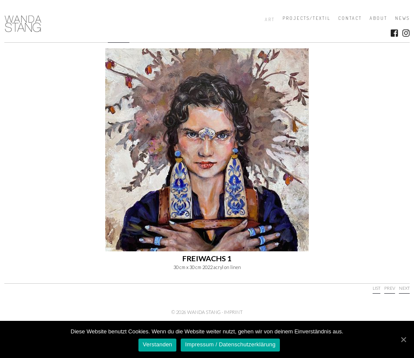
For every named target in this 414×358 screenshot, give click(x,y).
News (402, 18)
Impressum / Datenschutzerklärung (230, 344)
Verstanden (157, 344)
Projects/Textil (306, 18)
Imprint (233, 312)
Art (270, 19)
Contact (350, 18)
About (378, 18)
